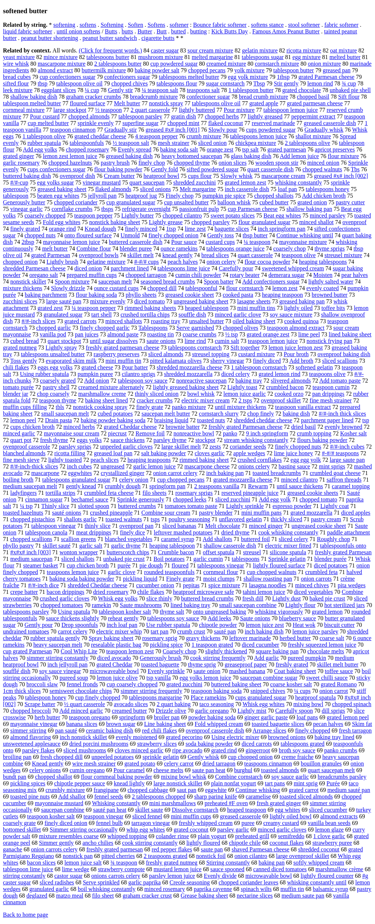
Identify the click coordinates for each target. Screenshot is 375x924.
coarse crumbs (199, 334)
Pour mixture (239, 110)
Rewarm (258, 486)
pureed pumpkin (307, 658)
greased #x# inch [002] (341, 176)
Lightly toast (242, 387)
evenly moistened (136, 737)
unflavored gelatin (240, 519)
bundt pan (14, 777)
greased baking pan (302, 301)
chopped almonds (88, 116)
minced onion (323, 163)
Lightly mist (251, 711)
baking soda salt (179, 149)
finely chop (151, 163)
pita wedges (351, 585)
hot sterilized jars (344, 605)
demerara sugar (287, 275)
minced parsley (327, 215)
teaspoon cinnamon (72, 130)
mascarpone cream (283, 176)
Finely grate (180, 579)
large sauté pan (63, 301)
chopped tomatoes (61, 605)
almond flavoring (30, 737)
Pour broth (296, 354)
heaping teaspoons (149, 460)
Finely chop (179, 196)
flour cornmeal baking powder (116, 777)
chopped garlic (53, 328)
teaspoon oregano (89, 717)
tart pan (159, 631)
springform (132, 717)
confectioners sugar (127, 77)
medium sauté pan (348, 790)
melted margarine (212, 57)
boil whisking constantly (106, 889)
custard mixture (256, 354)
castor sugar (68, 876)
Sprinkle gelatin (287, 559)
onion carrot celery (175, 473)
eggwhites (80, 473)
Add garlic (266, 658)
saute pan (212, 849)
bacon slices (41, 862)
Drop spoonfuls (80, 625)
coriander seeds (248, 446)
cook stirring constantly (150, 843)
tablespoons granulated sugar (76, 479)
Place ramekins (208, 697)
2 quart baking (173, 704)
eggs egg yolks (55, 367)
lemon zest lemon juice (70, 156)
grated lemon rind (280, 374)
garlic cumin (208, 559)
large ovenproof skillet (302, 856)
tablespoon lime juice (28, 869)
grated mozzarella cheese (242, 479)
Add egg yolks (40, 149)
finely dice (132, 532)
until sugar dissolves (114, 341)
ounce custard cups (116, 288)
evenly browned (344, 427)
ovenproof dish (77, 176)
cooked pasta (238, 295)
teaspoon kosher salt (51, 816)
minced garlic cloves (282, 829)
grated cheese (97, 367)
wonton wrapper (78, 552)
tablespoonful (201, 288)
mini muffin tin (123, 361)
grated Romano (339, 684)
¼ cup (92, 90)
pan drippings (328, 394)
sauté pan (225, 631)
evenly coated (322, 288)
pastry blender (216, 513)
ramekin (101, 605)
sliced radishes (57, 882)
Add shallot (71, 796)
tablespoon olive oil (79, 83)
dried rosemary (110, 592)
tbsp (43, 83)
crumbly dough (123, 486)
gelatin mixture (259, 50)
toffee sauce (339, 671)
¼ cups (302, 691)
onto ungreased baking (219, 612)
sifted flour (16, 83)
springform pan (167, 486)
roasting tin (160, 334)
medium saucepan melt (30, 486)
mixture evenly (107, 301)
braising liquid (171, 420)
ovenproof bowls (99, 255)
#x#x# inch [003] (30, 552)
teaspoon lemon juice (273, 341)
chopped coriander (76, 202)
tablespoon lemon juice (290, 110)
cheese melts (168, 770)
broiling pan (17, 757)
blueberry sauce (297, 618)
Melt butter (127, 103)
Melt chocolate (222, 526)
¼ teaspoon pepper (94, 308)
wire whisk (16, 64)
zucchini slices (20, 301)
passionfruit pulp (199, 209)
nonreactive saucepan (201, 380)
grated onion (312, 202)
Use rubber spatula (168, 625)
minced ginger (266, 526)
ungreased (112, 466)
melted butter (345, 57)
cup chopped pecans (180, 479)
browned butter (329, 295)
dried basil (303, 427)
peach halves (183, 262)
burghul (243, 770)
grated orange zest (268, 334)
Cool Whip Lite (79, 651)
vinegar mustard (102, 182)
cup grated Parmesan (27, 651)
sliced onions (155, 189)
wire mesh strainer (94, 763)
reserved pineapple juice (249, 493)
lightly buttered (197, 110)
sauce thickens (127, 440)
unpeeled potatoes (112, 757)
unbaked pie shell (350, 90)
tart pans (275, 783)
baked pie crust (327, 598)
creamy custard (281, 823)
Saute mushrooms (141, 605)
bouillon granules (321, 763)
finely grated (25, 229)
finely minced (141, 229)
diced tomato (149, 301)
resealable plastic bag (116, 645)
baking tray (249, 380)
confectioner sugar (208, 97)
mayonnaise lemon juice (71, 242)
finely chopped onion (174, 235)
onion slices (233, 163)
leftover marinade (250, 638)
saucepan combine (62, 810)
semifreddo (291, 836)
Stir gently (286, 83)
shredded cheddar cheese (263, 420)
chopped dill (162, 288)
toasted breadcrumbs (276, 473)
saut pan (186, 790)
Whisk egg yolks (118, 598)
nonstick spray (166, 103)
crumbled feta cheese (109, 493)
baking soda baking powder (82, 579)
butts (127, 31)
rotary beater (244, 275)
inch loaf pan (122, 625)
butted (178, 31)
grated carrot (303, 790)
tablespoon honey (45, 697)
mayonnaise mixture (303, 242)
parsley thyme (169, 440)
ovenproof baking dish (343, 354)
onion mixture (324, 64)
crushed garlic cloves (64, 598)
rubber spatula (44, 143)
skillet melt (140, 255)
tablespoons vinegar (220, 565)
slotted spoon (93, 506)
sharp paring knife (215, 796)
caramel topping (351, 486)
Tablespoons (153, 328)
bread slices (215, 255)
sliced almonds (165, 354)
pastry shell (56, 387)
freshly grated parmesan (114, 849)
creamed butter (129, 711)
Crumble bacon (176, 552)
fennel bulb (109, 823)
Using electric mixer (235, 737)
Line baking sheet (165, 724)
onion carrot (334, 691)
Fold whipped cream (219, 724)
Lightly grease (166, 222)
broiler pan (166, 717)
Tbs (355, 169)
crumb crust (191, 631)
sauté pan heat (110, 810)
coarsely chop (289, 248)
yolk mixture (249, 70)
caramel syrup (177, 539)
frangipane (106, 790)
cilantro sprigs (138, 374)
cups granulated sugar (261, 697)
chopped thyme (192, 163)
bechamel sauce (89, 499)
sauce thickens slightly (72, 618)
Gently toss (220, 235)
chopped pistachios (32, 519)
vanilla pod (53, 334)
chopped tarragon (146, 275)
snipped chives (268, 691)
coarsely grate (19, 823)
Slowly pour (222, 130)
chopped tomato (318, 499)
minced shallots (123, 321)
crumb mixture (203, 136)
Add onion (96, 380)
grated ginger (18, 156)
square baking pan (277, 651)
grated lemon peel (348, 717)
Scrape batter (40, 704)
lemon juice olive (117, 678)
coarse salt (332, 638)
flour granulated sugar (264, 222)
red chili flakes (159, 730)
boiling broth (18, 479)
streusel (252, 552)
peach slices (105, 460)
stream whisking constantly (256, 440)
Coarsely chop (179, 651)
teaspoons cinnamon (268, 763)
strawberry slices (157, 744)
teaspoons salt (203, 90)
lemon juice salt (83, 862)
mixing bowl (308, 704)
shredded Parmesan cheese (34, 268)
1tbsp (283, 77)
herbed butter (295, 638)
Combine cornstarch (238, 777)
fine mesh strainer (331, 400)
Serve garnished (195, 328)
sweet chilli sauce (327, 678)
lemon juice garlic (244, 394)
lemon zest (285, 288)
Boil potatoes (169, 559)
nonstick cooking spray (100, 407)
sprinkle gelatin (160, 757)
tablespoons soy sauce (173, 618)
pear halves (354, 275)
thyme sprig (202, 664)
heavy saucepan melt (57, 645)
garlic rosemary (21, 163)
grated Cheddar (114, 664)
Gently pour (39, 625)
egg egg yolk (306, 460)
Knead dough (100, 229)
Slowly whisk (237, 176)
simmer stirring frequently (151, 691)
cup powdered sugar (174, 64)
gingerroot (257, 750)
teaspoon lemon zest (130, 651)
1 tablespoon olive (43, 136)
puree (248, 823)
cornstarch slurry (219, 413)
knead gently (178, 255)
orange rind (62, 229)
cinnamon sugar (43, 499)
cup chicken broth (88, 565)
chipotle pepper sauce (79, 783)
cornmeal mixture (23, 110)
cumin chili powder (198, 275)
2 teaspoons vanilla (216, 486)
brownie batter (182, 427)
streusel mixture (343, 255)
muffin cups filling (25, 407)
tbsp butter (255, 235)
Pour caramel (129, 770)
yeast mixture (19, 57)
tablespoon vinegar (53, 526)
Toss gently (23, 361)
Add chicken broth (324, 196)
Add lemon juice (299, 156)
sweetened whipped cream (293, 268)
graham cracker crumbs (93, 97)
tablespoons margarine (155, 697)
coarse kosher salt (291, 684)
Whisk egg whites (264, 704)
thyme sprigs (329, 248)
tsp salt (250, 149)
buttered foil (255, 539)
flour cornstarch (244, 288)
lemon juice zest (265, 625)
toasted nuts (211, 420)
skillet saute (149, 810)
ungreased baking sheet (201, 301)
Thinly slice (55, 506)
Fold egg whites (61, 222)
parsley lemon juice (172, 876)
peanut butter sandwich (110, 38)
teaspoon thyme (57, 400)
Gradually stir (120, 130)
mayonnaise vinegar (33, 724)
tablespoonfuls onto (343, 546)
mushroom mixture (160, 57)
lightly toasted (65, 460)
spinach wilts (256, 889)
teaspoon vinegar (104, 816)
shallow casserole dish (230, 546)
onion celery (221, 262)
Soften (135, 25)
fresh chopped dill (61, 757)
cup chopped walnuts (271, 572)
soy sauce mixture (291, 314)
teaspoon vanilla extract (303, 407)
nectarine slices (255, 895)
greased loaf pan (113, 453)
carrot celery (72, 631)
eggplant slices (58, 90)
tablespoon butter (293, 70)
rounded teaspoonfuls (169, 572)
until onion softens (78, 31)
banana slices (81, 724)
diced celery (235, 374)
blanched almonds (24, 453)
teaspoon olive (298, 255)
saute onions (161, 341)
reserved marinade (273, 123)
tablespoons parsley (26, 612)
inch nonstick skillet (83, 737)
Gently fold (164, 169)
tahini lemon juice (264, 592)
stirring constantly (24, 876)
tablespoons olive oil (216, 103)
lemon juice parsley (315, 631)
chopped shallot (53, 777)
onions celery (254, 466)
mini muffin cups (191, 816)
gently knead (81, 486)
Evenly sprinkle (166, 671)
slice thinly (159, 598)
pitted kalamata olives (175, 361)
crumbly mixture (65, 790)
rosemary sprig (159, 638)
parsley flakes (38, 750)
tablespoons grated (303, 744)
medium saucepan (31, 559)
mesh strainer (173, 143)
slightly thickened (226, 651)
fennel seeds (108, 796)
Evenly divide (220, 876)
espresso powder (292, 506)
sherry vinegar (227, 361)
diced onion (88, 268)
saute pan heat (208, 770)
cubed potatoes (115, 413)
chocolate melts (325, 651)
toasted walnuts (124, 519)
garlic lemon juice (154, 466)
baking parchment (46, 295)
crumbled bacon (285, 387)
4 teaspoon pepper (156, 136)
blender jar (15, 394)
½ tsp (231, 334)
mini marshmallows (172, 803)
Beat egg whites (282, 215)
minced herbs (79, 427)
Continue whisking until (304, 235)
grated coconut (191, 829)
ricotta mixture (304, 50)
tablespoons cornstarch (195, 347)
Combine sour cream (165, 513)
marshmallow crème (339, 869)
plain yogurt (212, 836)
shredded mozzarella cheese (189, 367)
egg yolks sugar (55, 182)
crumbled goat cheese (335, 473)
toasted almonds (280, 770)
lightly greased (265, 116)
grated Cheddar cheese (130, 427)
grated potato (139, 763)
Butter (145, 31)
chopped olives (240, 328)
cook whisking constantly (288, 532)
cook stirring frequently (217, 658)
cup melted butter (48, 123)
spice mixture (224, 585)
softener (179, 25)
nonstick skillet (28, 281)
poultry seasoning (189, 519)
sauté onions (66, 513)
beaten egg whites (58, 196)
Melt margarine (198, 189)
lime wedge (75, 869)
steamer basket (40, 565)
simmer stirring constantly (57, 658)
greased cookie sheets (312, 493)
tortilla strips (60, 493)
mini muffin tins (256, 308)
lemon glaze (329, 829)
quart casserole (255, 255)
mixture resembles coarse (69, 836)
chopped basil (313, 97)
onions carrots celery (115, 876)
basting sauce (294, 466)
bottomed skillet (22, 829)
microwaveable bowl (114, 671)
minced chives (312, 585)
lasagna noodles (267, 585)
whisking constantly (298, 182)
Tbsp (259, 83)
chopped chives (130, 83)
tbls (60, 407)
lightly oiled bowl (291, 816)
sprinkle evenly (96, 123)
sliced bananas (179, 526)
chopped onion (20, 262)
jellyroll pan (102, 196)
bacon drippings (65, 592)
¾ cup (349, 83)
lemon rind (320, 83)
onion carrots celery (54, 849)
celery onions (45, 770)
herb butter (47, 717)
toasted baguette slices (278, 724)
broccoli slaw (42, 684)
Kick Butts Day (229, 31)
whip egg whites (145, 829)
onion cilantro (250, 856)
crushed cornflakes (259, 460)
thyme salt (172, 612)
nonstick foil (211, 856)
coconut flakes (287, 843)
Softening (112, 25)
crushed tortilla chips (145, 314)
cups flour (199, 176)
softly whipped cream (318, 862)
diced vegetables (313, 592)
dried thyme (235, 532)
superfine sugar (141, 123)
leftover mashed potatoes (183, 532)
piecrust (117, 433)
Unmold (129, 235)
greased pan (336, 70)
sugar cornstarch (225, 83)
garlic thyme (126, 546)
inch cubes (79, 466)
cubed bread (24, 341)
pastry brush (115, 163)
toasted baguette (160, 664)
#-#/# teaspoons (340, 453)
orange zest (220, 149)
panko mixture (189, 407)
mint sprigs (332, 466)
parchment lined (130, 268)
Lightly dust (286, 598)
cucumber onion (155, 585)
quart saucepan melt (331, 770)
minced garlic (19, 433)
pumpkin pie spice (223, 196)
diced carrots (257, 744)
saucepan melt (115, 281)
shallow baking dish (33, 97)
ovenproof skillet (281, 400)
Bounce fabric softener (220, 25)
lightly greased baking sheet (186, 387)
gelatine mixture (106, 262)
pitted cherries (118, 856)
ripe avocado (187, 750)
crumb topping (314, 433)
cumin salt (227, 341)
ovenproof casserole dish (215, 730)
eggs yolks (89, 440)
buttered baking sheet (236, 684)
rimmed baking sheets (150, 308)
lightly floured (203, 843)
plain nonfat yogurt (233, 783)
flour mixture (343, 156)
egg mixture (306, 57)
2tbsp (28, 242)
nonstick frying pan (329, 341)
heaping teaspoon (282, 295)
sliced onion (212, 143)
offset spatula (218, 552)
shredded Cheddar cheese (97, 585)
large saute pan (347, 460)
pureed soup (73, 678)
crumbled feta (321, 572)
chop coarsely (53, 394)
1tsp (171, 229)
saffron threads (344, 479)
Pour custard (44, 116)
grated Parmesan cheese (326, 77)
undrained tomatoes (26, 631)
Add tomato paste (340, 380)
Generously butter (24, 202)
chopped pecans (207, 70)
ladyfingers (23, 493)
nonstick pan (77, 856)
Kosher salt (353, 433)
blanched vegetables (128, 539)
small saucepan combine (247, 605)
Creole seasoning (190, 882)
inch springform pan (282, 229)
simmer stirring (28, 730)
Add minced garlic (81, 711)
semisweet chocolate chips (81, 691)
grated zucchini (184, 684)
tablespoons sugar (263, 57)
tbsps (107, 209)
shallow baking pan (309, 209)
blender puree (136, 248)
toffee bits (333, 308)
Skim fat (362, 724)
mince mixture (61, 57)
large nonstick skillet (177, 783)
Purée (333, 783)
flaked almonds (113, 189)
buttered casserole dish (136, 242)
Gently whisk (203, 757)
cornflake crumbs (71, 209)
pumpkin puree (95, 374)
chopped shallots (274, 196)
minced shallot (316, 222)
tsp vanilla (158, 678)
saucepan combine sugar (268, 678)
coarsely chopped (45, 215)
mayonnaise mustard (59, 803)
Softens (156, 25)
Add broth (301, 361)
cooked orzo (288, 394)
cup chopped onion (250, 757)
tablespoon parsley (141, 116)
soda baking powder (209, 744)
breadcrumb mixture (154, 97)
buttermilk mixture (104, 70)
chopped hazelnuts (70, 163)
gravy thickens (203, 638)
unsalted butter (206, 321)
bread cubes (17, 77)
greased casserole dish (330, 123)
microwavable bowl (268, 876)
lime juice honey (293, 453)
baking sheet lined (106, 400)
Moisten (322, 275)
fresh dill (252, 598)
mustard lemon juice (178, 869)
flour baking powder (118, 169)
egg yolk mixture (248, 77)
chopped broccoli (30, 711)
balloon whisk (234, 202)
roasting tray (165, 321)
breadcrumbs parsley (342, 777)
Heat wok (304, 625)
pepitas (191, 585)
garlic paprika (144, 882)
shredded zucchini (194, 182)
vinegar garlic (26, 209)
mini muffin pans (261, 513)
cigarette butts (157, 38)
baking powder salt (157, 70)
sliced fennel (147, 816)
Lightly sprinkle (245, 506)
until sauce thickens (300, 486)
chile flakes (150, 592)
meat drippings (94, 532)
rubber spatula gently (55, 638)
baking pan (272, 862)
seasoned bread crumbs (168, 281)
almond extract (55, 70)
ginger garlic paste (266, 717)
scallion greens (78, 539)
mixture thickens (22, 288)
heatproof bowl (161, 176)
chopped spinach (351, 704)
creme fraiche (297, 757)
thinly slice (98, 526)
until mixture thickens (240, 407)
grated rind (224, 750)
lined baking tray (190, 605)
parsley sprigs (75, 446)
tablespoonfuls (87, 143)
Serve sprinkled (101, 882)
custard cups (220, 242)
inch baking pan (225, 473)
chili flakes (16, 367)
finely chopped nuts (298, 446)
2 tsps (245, 400)
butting (198, 31)
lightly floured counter (327, 876)
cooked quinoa (301, 321)
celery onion (134, 479)
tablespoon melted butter (32, 103)
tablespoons (245, 559)
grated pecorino (184, 737)
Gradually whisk (324, 130)
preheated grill (252, 836)
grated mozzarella (311, 513)
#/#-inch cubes (347, 446)
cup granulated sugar (130, 202)
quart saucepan (147, 182)
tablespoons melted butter (189, 77)
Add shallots (217, 539)
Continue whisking (258, 790)
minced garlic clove (238, 314)
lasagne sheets (253, 301)
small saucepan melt (65, 413)
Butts (111, 31)
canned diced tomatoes (280, 869)
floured (179, 565)
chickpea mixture (256, 143)
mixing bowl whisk (184, 777)
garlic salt (90, 546)
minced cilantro (299, 479)
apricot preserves (335, 149)
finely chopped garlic (105, 328)
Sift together (245, 347)
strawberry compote (121, 869)
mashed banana (247, 671)
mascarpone (45, 473)
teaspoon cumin (331, 387)
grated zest (50, 308)
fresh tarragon (355, 730)
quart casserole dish (270, 169)
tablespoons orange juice (236, 248)
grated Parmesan (50, 255)
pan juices (86, 334)
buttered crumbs (137, 506)
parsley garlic (233, 829)
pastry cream (326, 519)
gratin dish (183, 116)
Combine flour (93, 248)
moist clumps (219, 579)
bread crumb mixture (263, 97)
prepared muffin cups (92, 275)
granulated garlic (49, 889)
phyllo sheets (141, 295)
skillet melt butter (337, 664)
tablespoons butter (108, 57)
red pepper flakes (172, 849)
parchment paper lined (327, 420)
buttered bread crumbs (207, 598)
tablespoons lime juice (183, 268)
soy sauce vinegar (60, 671)
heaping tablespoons (323, 262)
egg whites (287, 810)
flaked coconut (225, 123)
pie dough (151, 565)
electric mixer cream (206, 400)
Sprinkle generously (140, 499)
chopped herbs (222, 116)
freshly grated (292, 664)
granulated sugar (63, 314)
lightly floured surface (279, 565)
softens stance (267, 25)
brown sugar (120, 724)
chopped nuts (40, 235)
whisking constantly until (316, 882)
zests (215, 446)
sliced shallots (77, 559)
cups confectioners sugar (56, 169)
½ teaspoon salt (131, 143)
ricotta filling (69, 453)
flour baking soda (96, 295)
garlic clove (121, 572)
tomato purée (18, 387)
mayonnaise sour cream (71, 433)
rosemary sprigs (194, 493)
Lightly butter (137, 215)
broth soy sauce (297, 750)
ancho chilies (98, 843)
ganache (12, 849)
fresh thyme (54, 440)
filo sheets (154, 493)
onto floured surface (88, 235)
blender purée (330, 559)
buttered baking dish (27, 176)
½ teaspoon (108, 110)
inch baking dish (264, 631)
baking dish (296, 413)
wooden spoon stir (276, 163)
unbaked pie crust (124, 559)
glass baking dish (251, 156)
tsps (155, 519)
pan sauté (66, 730)
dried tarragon (218, 763)
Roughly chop (333, 539)
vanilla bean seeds (329, 823)
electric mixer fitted (288, 546)
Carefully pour (236, 268)
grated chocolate (301, 90)
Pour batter (135, 367)
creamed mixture (226, 64)
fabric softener (341, 25)
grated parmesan (286, 149)
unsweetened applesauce (32, 744)
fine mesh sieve (21, 460)
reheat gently (123, 618)
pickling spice (166, 645)
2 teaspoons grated (166, 856)
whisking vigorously (279, 612)
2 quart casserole (150, 110)
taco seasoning (216, 704)
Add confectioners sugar (270, 281)
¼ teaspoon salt (160, 90)
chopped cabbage (148, 790)
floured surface (87, 103)
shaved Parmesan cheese (260, 849)
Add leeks (219, 618)
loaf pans (307, 717)
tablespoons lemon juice (258, 136)
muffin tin (292, 889)
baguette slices (232, 229)
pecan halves (328, 724)
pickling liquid (140, 579)
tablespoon (15, 196)
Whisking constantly (116, 803)
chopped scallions (31, 539)
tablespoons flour (177, 83)
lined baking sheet (350, 334)
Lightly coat (334, 506)
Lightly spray (61, 347)
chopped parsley (211, 222)
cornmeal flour (220, 572)
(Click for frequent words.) (110, 50)
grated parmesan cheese (315, 103)
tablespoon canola (46, 532)
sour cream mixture (210, 50)
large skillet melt (181, 446)
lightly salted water (330, 281)
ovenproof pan (136, 526)
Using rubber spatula (44, 374)
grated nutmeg (20, 347)
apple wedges (249, 453)
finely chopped (312, 730)
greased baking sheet (61, 189)
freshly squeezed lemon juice (322, 645)
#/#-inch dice (43, 585)
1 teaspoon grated (212, 645)
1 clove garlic (329, 836)
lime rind (195, 341)
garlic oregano (212, 711)
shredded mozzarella (188, 374)
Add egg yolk (275, 499)
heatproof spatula (315, 697)
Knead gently (47, 763)
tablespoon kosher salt (125, 612)
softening (64, 25)
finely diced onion (65, 823)
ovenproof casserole (26, 446)
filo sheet (103, 895)
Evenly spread (134, 149)
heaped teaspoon (246, 810)
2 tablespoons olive (307, 143)
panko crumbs (340, 750)
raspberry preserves (116, 354)
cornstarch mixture (277, 64)
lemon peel (23, 420)
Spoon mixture (72, 281)
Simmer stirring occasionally (84, 829)
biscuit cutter (339, 625)
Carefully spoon (294, 711)
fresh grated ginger (279, 803)
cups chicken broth (32, 427)
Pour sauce (184, 242)
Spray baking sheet (111, 638)
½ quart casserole (84, 704)
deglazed (36, 895)
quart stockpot (64, 341)
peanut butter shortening (49, 38)
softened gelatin (314, 367)
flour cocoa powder (267, 262)
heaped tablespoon (207, 308)
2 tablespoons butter (118, 64)
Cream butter (119, 176)
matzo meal (69, 895)
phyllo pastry (18, 546)
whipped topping (127, 836)
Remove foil (150, 433)
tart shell (101, 314)
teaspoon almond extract (295, 328)
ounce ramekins (179, 248)
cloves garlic (210, 453)
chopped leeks (189, 499)
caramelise (258, 796)
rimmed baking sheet (204, 460)
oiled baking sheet (254, 321)
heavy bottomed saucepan (191, 156)
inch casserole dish (247, 189)
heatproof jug (141, 196)
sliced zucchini (233, 499)
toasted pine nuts (30, 796)
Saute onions (255, 618)
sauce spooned (227, 869)
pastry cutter (350, 202)
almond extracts (339, 816)
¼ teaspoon (257, 242)
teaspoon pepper (93, 215)
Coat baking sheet (295, 671)
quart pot (20, 440)
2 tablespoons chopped (159, 796)
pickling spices (27, 783)
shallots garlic (80, 519)
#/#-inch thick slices (342, 413)
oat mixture (343, 50)
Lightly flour (300, 605)
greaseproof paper (246, 664)
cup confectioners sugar (67, 77)
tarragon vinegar (150, 823)
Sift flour (349, 97)
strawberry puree (332, 843)
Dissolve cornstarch (195, 810)
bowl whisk (201, 394)
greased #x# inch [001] (173, 130)
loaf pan (287, 189)
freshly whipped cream (206, 823)
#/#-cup (19, 182)
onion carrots (316, 579)
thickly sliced (286, 519)
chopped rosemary (87, 149)
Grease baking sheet (204, 895)
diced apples (356, 513)
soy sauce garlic (290, 777)
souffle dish (192, 314)
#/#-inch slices (39, 321)
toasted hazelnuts (23, 513)
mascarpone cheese (207, 466)
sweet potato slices (233, 215)
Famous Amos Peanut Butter (286, 31)
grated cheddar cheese (100, 136)
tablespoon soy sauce (142, 380)
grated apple (263, 103)
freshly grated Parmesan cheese (245, 427)
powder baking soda (212, 717)
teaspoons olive (327, 374)
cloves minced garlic (139, 750)
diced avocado (114, 658)
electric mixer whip (119, 631)
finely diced (267, 361)
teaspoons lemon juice (73, 572)
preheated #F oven (226, 803)
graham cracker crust (147, 895)
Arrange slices (269, 730)
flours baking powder (322, 440)
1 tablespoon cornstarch (259, 367)
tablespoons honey (327, 189)
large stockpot (69, 110)
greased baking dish (129, 156)
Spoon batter (218, 281)
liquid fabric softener (27, 31)
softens (88, 25)
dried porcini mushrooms (98, 744)
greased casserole (240, 816)
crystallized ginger (123, 473)
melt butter (55, 248)
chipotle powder (218, 625)
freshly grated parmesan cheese (122, 347)
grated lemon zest (245, 182)
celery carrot (178, 763)
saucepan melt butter (166, 413)
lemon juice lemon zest (296, 347)
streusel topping (210, 354)
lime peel (309, 334)
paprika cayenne (213, 889)
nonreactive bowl (194, 433)
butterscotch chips (128, 552)
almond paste (122, 334)
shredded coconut (318, 849)
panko (230, 433)
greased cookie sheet (189, 295)
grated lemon (327, 612)
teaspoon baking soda (216, 691)
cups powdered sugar (271, 130)
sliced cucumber (328, 810)
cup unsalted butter (186, 202)
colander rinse (172, 836)
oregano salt (43, 275)
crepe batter (24, 592)
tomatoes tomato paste (191, 506)
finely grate (149, 407)
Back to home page (25, 915)
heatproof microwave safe (203, 592)
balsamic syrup (330, 889)
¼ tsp (26, 506)
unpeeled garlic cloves (126, 446)
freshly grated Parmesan (343, 552)
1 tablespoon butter (251, 90)
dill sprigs (333, 711)
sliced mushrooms (84, 750)
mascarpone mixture (61, 64)
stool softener (304, 25)
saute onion (206, 671)
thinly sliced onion (156, 394)
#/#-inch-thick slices (34, 466)
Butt (162, 31)
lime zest (195, 229)
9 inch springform (267, 433)
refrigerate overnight (146, 209)
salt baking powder (163, 453)
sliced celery (293, 539)
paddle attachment (348, 532)
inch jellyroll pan (67, 664)
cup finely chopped (97, 697)
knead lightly (129, 783)
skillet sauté (56, 546)
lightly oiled (298, 308)
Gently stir (120, 90)
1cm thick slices (22, 691)
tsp (365, 420)
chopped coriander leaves (248, 882)
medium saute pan (302, 895)
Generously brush (160, 658)
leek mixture (17, 90)
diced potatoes (330, 565)
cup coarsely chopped (132, 684)
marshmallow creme (102, 394)
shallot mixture (313, 136)
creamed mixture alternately (111, 387)
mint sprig (305, 783)
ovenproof (354, 222)
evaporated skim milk (71, 361)
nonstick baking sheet (114, 222)
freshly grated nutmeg (171, 862)
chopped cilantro (182, 215)
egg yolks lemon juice (205, 678)
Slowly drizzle (68, 288)
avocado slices (131, 704)
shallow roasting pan (267, 579)
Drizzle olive (171, 711)
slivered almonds (291, 380)
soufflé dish (16, 671)
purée (124, 565)
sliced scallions (340, 361)
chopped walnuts (322, 169)
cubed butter (274, 202)
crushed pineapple (111, 513)
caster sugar (165, 50)
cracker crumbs (154, 400)
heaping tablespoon (172, 546)
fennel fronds (82, 684)
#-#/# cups (146, 262)
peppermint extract (313, 116)
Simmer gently (56, 843)
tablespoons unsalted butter (53, 354)
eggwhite (216, 790)
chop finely (260, 413)
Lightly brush (63, 262)
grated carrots (81, 321)
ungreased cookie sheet (318, 526)
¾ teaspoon (123, 862)
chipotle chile (245, 843)
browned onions (287, 737)
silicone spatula (288, 552)
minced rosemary (164, 889)
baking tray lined (334, 737)
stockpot (205, 440)
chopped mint (183, 123)
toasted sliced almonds (306, 796)
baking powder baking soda (113, 420)
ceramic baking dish (109, 730)
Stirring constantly (228, 862)
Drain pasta (58, 420)
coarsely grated (58, 380)
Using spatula (74, 612)
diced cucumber (260, 645)
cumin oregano (87, 770)
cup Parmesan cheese (253, 209)
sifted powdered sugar (213, 169)
